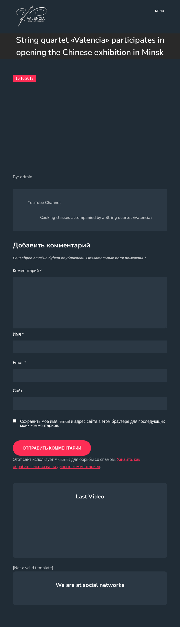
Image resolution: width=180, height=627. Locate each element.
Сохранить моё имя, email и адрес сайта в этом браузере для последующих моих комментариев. (92, 423)
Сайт (17, 390)
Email (19, 362)
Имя (18, 334)
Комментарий (27, 270)
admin (26, 176)
